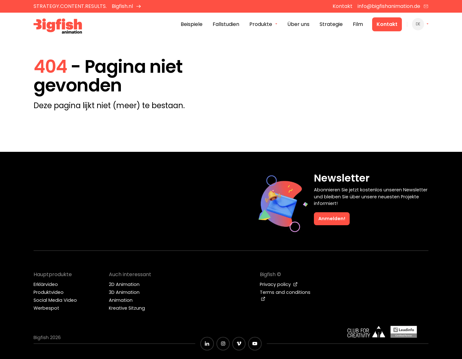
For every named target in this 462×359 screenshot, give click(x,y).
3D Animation (124, 292)
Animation (121, 300)
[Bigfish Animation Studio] (58, 27)
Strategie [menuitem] (331, 24)
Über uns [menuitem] (298, 24)
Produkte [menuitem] (260, 24)
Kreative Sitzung (127, 308)
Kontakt (387, 24)
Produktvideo (49, 292)
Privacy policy (279, 284)
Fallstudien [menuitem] (226, 24)
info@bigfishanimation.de (393, 6)
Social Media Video (55, 300)
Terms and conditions (285, 295)
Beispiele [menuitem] (192, 24)
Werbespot (46, 308)
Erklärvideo (46, 284)
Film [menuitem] (358, 24)
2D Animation (124, 284)
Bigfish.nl (126, 6)
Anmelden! (331, 218)
